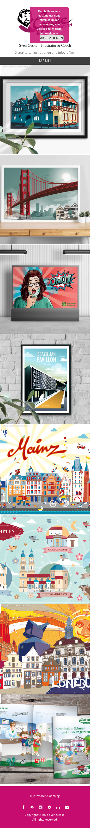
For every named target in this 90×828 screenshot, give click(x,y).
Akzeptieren (51, 38)
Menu (45, 61)
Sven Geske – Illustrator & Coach (45, 45)
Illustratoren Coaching (45, 796)
